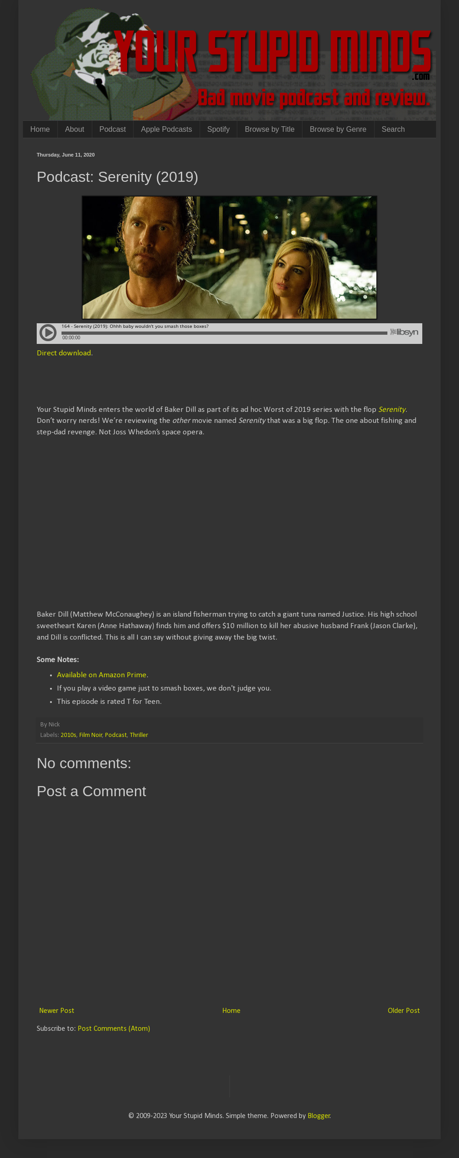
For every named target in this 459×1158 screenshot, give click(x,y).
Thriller (139, 735)
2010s (68, 735)
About (74, 129)
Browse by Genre (338, 129)
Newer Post (56, 1011)
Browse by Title (269, 129)
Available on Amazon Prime (101, 675)
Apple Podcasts (166, 129)
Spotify (218, 129)
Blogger (319, 1116)
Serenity (391, 410)
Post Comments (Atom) (114, 1029)
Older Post (404, 1011)
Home (40, 129)
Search (393, 129)
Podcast (113, 129)
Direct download (64, 353)
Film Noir (90, 735)
